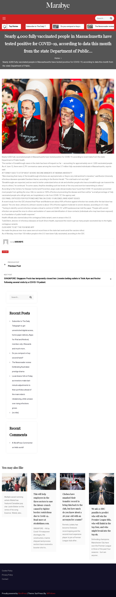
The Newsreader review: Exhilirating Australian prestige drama (21, 367)
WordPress (22, 593)
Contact (5, 579)
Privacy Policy (7, 575)
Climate (5, 252)
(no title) (15, 413)
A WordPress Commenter (22, 443)
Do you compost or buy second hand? (74, 26)
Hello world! (19, 447)
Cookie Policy (7, 571)
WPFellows (51, 593)
